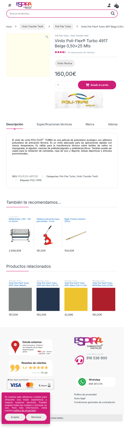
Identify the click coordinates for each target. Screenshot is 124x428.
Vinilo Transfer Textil (32, 26)
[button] (47, 37)
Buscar (112, 13)
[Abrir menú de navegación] (9, 5)
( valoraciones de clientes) (81, 52)
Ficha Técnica (64, 63)
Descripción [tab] (14, 124)
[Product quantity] (66, 84)
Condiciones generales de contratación (94, 402)
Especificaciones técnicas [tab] (54, 124)
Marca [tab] (90, 124)
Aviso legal (79, 398)
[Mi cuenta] (109, 5)
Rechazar (36, 417)
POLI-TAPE (36, 180)
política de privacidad (24, 410)
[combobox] (57, 13)
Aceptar (15, 417)
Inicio (9, 26)
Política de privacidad (85, 394)
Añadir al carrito (99, 85)
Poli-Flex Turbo (63, 26)
